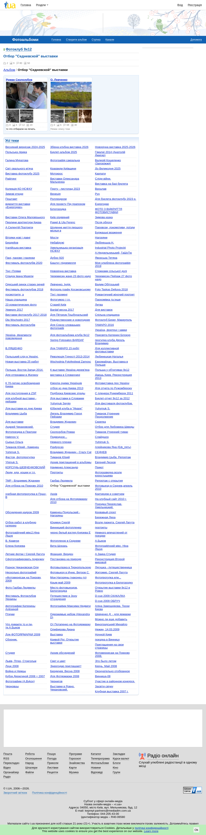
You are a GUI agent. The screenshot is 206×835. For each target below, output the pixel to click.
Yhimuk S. (11, 462)
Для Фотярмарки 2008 (64, 676)
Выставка (56, 634)
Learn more (151, 831)
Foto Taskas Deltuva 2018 (111, 289)
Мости (54, 237)
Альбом (9, 70)
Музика (74, 772)
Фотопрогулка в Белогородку (114, 582)
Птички (10, 614)
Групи (116, 772)
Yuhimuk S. (102, 442)
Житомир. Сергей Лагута (111, 572)
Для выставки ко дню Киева (23, 408)
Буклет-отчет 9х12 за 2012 (112, 398)
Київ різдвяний (59, 217)
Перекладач (11, 763)
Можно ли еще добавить (111, 619)
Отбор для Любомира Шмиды (114, 426)
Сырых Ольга (14, 442)
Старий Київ (58, 304)
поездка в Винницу (107, 639)
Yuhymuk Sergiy (60, 403)
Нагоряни (101, 237)
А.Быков (100, 540)
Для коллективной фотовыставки (107, 350)
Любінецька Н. (104, 242)
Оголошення (33, 758)
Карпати (100, 173)
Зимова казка (104, 217)
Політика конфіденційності (49, 792)
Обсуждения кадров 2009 (22, 512)
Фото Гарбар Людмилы (20, 587)
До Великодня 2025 (108, 168)
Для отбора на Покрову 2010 (24, 485)
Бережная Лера (105, 517)
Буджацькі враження (108, 232)
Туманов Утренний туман (111, 431)
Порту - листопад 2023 (65, 188)
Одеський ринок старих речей (24, 284)
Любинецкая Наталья (109, 356)
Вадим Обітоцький (107, 284)
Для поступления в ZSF (20, 393)
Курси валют (121, 758)
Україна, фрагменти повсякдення (18, 336)
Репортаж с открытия (109, 480)
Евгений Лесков (105, 462)
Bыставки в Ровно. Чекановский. (62, 688)
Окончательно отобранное (112, 671)
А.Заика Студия (105, 554)
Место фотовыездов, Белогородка (64, 589)
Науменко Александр (64, 467)
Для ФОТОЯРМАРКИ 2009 (22, 634)
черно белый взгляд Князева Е (70, 532)
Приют (99, 467)
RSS (6, 758)
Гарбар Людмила (61, 480)
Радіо (7, 776)
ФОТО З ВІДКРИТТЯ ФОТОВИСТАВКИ (108, 210)
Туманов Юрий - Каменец (22, 447)
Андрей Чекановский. (19, 426)
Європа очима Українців (66, 383)
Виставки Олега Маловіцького (25, 217)
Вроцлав (100, 188)
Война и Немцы (15, 671)
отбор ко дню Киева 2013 (66, 388)
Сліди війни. (103, 178)
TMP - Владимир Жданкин (22, 480)
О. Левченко (59, 79)
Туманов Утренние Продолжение (107, 415)
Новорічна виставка (63, 271)
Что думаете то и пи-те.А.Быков (19, 626)
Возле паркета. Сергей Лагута (114, 522)
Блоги (117, 763)
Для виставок (103, 309)
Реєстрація (195, 5)
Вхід (180, 5)
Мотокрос (56, 173)
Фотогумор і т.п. (60, 299)
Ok (196, 829)
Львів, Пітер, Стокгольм (20, 661)
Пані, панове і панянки (20, 257)
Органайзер (11, 772)
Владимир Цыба (16, 413)
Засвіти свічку (104, 686)
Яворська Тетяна (106, 257)
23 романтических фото (21, 304)
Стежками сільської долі (111, 271)
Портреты (56, 472)
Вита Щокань (59, 545)
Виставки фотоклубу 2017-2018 (26, 314)
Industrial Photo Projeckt (110, 247)
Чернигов (56, 681)
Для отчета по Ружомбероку (113, 388)
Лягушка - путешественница (113, 567)
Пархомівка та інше (108, 299)
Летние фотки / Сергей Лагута (25, 554)
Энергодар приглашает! (65, 666)
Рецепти (52, 772)
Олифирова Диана (62, 629)
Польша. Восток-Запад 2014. (24, 369)
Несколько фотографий (20, 572)
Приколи (52, 763)
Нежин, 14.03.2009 (107, 629)
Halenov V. (12, 436)
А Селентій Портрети (19, 227)
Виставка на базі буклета (111, 183)
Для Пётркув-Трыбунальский (69, 314)
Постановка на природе (65, 559)
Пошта (7, 753)
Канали (110, 39)
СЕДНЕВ (101, 452)
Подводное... (58, 436)
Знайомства (77, 763)
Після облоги (103, 222)
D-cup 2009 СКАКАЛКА (110, 595)
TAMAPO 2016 (104, 324)
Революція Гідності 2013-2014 (69, 356)
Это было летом (105, 661)
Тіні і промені (58, 294)
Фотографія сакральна (65, 160)
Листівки (52, 767)
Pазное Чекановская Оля (21, 567)
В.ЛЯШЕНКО (13, 348)
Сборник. (11, 639)
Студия (55, 426)
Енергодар (102, 204)
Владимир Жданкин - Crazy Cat (70, 452)
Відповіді (97, 772)
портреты (101, 527)
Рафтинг (10, 178)
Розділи (41, 5)
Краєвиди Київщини (63, 168)
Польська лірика (16, 152)
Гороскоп (75, 758)
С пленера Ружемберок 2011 (114, 393)
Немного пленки (61, 442)
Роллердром (58, 198)
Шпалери (31, 767)
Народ (29, 763)
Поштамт (11, 198)
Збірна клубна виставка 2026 (69, 147)
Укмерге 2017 (14, 309)
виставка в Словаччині (65, 374)
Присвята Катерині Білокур (112, 335)
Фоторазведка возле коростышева (108, 474)
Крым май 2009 (60, 582)
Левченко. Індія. (60, 284)
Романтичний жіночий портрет (115, 294)
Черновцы (12, 686)
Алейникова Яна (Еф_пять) (113, 447)
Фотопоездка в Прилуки (20, 431)
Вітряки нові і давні (17, 237)
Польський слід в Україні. (21, 356)
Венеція (55, 193)
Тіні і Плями (13, 271)
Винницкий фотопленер (65, 527)
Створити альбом (76, 39)
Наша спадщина (16, 299)
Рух (97, 193)
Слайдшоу (102, 436)
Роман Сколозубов (19, 79)
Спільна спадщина (107, 314)
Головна (26, 5)
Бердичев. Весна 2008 (65, 671)
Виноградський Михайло (111, 624)
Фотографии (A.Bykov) (20, 681)
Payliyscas (57, 447)
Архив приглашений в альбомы (70, 462)
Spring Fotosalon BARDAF (67, 340)
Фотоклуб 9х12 (19, 49)
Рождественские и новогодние (70, 319)
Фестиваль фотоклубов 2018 (24, 289)
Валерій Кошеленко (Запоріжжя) (108, 162)
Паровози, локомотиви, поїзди (115, 227)
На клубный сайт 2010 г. (111, 499)
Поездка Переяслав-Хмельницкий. (108, 505)
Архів (53, 493)
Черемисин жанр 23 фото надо (70, 276)
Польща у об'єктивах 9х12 (112, 369)
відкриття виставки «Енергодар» (17, 205)
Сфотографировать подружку (24, 559)
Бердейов (11, 242)
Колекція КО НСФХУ (18, 188)
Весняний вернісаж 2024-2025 (25, 147)
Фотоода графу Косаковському (70, 289)
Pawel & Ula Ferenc (62, 222)
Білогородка (58, 209)
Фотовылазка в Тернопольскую (70, 567)
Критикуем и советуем (109, 493)
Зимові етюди (14, 193)
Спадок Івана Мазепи (19, 276)
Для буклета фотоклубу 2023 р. (115, 198)
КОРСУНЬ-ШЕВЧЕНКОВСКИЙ (25, 467)
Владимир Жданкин (63, 421)
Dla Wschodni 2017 (17, 319)
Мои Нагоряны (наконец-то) (68, 577)
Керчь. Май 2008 (106, 666)
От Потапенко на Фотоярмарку (70, 624)
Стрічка (96, 39)
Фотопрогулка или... (108, 577)
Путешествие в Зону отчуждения (63, 597)
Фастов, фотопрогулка (20, 457)
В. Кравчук (12, 540)
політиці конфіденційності (151, 828)
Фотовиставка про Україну (112, 383)
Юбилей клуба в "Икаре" (66, 408)
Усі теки (12, 141)
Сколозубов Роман (62, 431)
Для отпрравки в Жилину (21, 374)
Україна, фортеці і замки (111, 330)
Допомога (196, 39)
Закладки (119, 753)
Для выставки (14, 421)
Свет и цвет (58, 661)
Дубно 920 (57, 257)
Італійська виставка (18, 247)
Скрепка (100, 421)
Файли (29, 772)
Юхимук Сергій (60, 522)
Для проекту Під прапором (67, 204)
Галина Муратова (16, 160)
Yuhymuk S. (102, 408)
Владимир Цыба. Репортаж (113, 457)
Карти (73, 767)
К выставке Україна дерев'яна (69, 369)
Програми (75, 753)
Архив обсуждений (62, 652)
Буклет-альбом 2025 (63, 152)
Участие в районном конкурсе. (115, 681)
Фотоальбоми (100, 763)
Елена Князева (15, 545)
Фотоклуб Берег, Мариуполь (113, 319)
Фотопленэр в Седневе (65, 540)
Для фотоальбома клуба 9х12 (69, 335)
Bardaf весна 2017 (62, 309)
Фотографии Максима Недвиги (70, 606)
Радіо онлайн (163, 755)
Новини (96, 767)
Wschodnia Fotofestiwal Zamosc (70, 361)
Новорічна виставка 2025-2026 (115, 147)
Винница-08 (102, 676)
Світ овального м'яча (19, 168)
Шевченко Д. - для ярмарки (113, 614)
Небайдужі (57, 242)
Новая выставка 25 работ (22, 361)
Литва (99, 304)
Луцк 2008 (12, 666)
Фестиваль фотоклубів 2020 (23, 262)
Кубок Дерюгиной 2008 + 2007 (25, 676)
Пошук (51, 753)
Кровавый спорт (105, 512)
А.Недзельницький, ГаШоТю (113, 252)
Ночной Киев (103, 634)
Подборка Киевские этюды (67, 393)
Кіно (115, 767)
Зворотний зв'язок (15, 792)
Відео (7, 767)
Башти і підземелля (63, 262)
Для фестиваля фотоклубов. (114, 403)
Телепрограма (100, 758)
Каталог (96, 753)
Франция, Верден (61, 554)
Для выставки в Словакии (67, 398)
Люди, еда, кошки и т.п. (20, 472)
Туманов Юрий (60, 457)
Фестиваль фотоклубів (20, 324)
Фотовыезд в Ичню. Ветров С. (69, 572)
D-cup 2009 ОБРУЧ (107, 600)
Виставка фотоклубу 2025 (22, 173)
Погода (51, 758)
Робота (30, 753)
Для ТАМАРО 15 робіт (64, 348)
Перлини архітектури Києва (23, 222)
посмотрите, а (14, 294)
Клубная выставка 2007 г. (111, 691)
